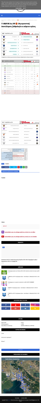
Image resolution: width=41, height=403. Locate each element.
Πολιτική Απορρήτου (4, 324)
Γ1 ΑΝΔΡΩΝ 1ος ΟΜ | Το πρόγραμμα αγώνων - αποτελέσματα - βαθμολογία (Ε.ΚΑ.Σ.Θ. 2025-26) (24, 294)
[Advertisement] (20, 108)
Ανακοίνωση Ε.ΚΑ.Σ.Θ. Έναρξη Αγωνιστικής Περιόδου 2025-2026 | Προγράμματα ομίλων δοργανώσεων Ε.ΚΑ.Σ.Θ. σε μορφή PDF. (19, 260)
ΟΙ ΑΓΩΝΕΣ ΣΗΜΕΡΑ (24, 398)
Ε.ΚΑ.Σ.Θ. (9, 400)
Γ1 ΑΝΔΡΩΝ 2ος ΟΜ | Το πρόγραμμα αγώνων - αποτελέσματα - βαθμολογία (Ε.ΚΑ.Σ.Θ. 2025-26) (24, 277)
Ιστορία (22, 322)
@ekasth (5, 226)
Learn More (19, 8)
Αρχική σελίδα (3, 20)
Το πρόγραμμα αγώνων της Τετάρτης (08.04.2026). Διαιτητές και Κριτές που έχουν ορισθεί (23, 270)
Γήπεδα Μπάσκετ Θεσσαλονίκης (6, 325)
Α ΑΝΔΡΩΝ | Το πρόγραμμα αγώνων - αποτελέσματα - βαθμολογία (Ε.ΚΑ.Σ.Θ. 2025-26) (23, 287)
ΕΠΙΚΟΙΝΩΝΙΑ (17, 398)
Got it (24, 8)
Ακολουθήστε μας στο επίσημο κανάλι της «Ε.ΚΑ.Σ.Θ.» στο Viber (20, 232)
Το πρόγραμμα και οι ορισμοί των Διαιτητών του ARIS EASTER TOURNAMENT (21, 282)
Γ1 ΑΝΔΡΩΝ (8, 20)
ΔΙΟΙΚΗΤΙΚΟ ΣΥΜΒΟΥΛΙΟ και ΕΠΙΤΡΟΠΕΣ (27, 325)
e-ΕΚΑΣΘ (22, 324)
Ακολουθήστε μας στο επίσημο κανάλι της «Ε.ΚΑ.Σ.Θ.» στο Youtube (21, 236)
